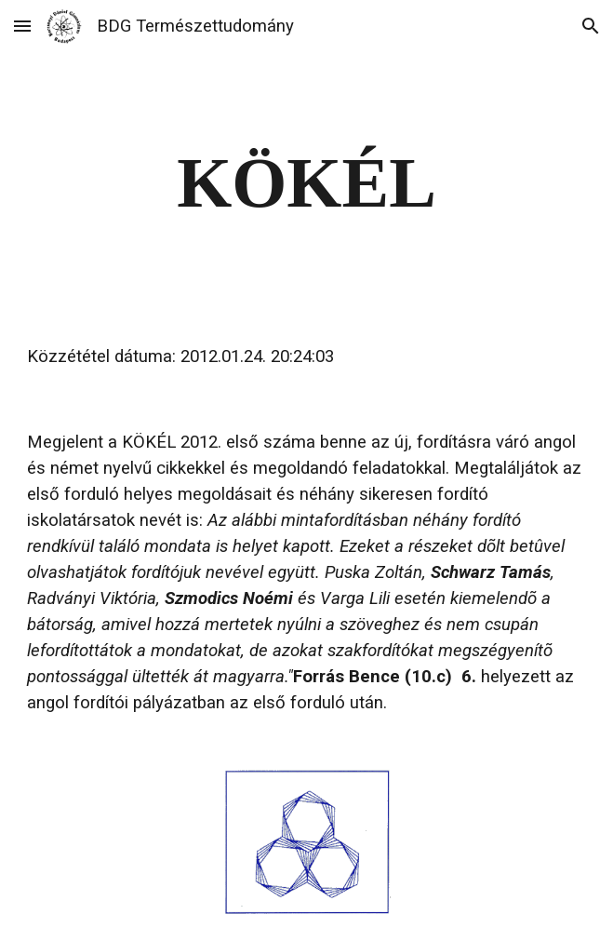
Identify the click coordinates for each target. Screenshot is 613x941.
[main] (306, 183)
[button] (22, 25)
